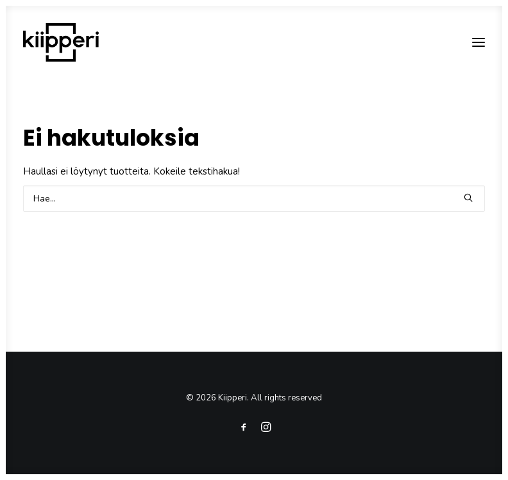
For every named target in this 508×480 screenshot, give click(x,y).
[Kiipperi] (61, 42)
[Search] (254, 198)
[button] (478, 42)
